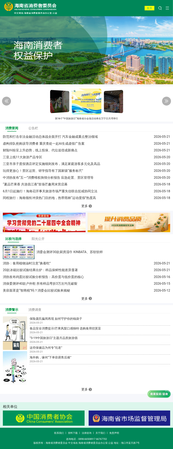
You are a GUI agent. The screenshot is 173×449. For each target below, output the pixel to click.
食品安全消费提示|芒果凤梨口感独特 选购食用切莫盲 (65, 328)
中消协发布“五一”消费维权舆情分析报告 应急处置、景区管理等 (48, 178)
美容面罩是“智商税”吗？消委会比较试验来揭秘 (36, 290)
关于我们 (100, 433)
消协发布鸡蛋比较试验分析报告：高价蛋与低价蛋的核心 (43, 277)
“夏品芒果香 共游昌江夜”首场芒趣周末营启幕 (35, 184)
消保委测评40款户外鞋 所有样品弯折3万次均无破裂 (40, 283)
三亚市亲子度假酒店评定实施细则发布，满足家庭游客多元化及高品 (51, 164)
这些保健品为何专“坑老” (46, 348)
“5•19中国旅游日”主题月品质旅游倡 (53, 338)
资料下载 (73, 433)
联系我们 (59, 433)
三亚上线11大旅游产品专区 (22, 157)
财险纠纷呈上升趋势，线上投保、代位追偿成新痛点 (40, 150)
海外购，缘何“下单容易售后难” (50, 357)
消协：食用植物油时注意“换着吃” (27, 263)
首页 (149, 8)
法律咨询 (86, 433)
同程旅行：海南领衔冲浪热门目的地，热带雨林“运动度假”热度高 (49, 198)
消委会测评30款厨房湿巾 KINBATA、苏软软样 (70, 252)
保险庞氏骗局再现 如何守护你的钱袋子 (56, 319)
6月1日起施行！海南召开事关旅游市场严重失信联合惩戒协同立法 (50, 191)
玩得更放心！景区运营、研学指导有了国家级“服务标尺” (43, 171)
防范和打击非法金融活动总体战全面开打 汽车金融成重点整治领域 (50, 137)
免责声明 (114, 433)
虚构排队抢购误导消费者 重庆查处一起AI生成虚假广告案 (44, 143)
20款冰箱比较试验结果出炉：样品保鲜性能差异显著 (40, 270)
